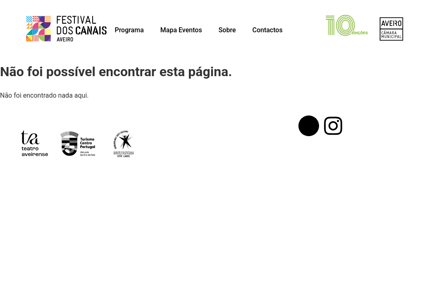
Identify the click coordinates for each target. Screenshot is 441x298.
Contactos (267, 30)
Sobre (227, 30)
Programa (128, 30)
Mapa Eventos (181, 30)
